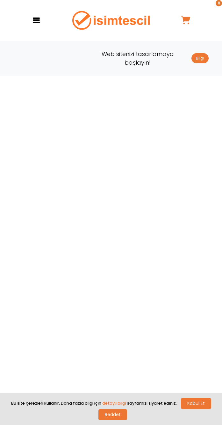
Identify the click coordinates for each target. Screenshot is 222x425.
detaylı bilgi (114, 403)
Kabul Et (196, 403)
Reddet (113, 414)
